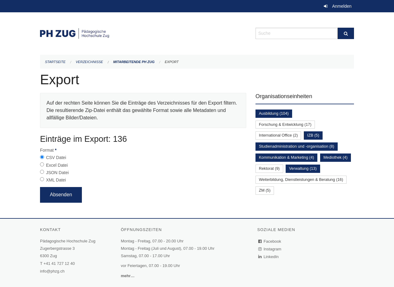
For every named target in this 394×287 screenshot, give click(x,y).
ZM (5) (265, 190)
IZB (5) (313, 135)
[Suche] (346, 33)
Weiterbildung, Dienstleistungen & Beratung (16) (301, 179)
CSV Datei (56, 157)
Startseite (55, 62)
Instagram (270, 249)
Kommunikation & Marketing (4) (286, 157)
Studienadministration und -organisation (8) (296, 146)
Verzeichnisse (89, 62)
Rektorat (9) (269, 168)
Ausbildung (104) (274, 113)
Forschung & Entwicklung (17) (285, 124)
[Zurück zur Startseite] (143, 32)
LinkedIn (268, 256)
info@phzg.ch (52, 271)
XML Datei (56, 179)
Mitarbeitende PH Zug (134, 62)
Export (172, 62)
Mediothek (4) (336, 157)
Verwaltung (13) (303, 168)
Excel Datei (57, 165)
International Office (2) (278, 135)
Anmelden (342, 6)
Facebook (270, 241)
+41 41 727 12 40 (59, 263)
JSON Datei (57, 172)
